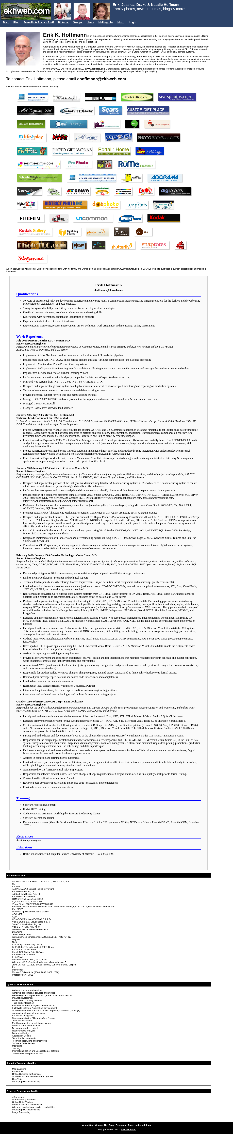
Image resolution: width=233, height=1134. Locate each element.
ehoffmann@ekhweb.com (101, 79)
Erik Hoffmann (128, 1129)
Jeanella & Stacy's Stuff (39, 22)
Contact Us (101, 1125)
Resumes (121, 1125)
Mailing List (105, 22)
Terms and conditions (139, 1125)
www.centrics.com (96, 69)
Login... (133, 22)
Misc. (120, 22)
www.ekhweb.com (130, 269)
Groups (77, 22)
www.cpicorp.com (92, 49)
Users (90, 22)
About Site (87, 1125)
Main (6, 22)
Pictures (63, 22)
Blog (16, 22)
